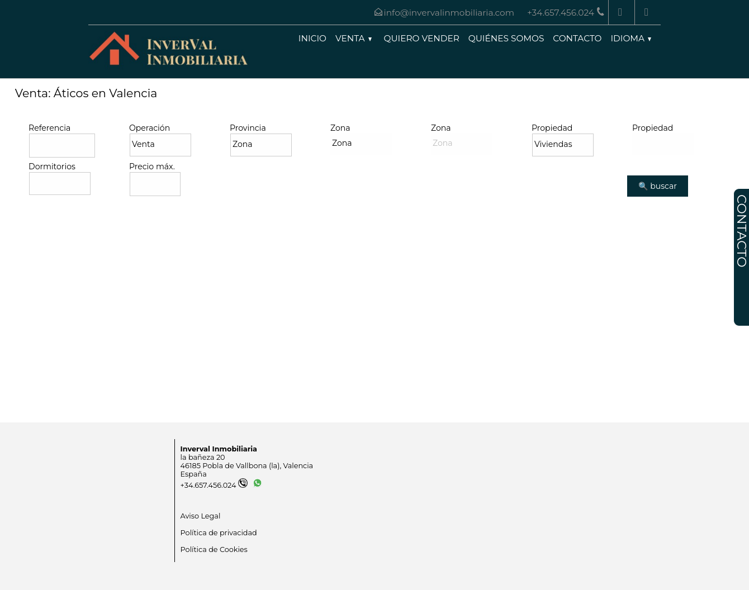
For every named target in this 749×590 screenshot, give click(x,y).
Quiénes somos (506, 38)
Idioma (630, 38)
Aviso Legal (201, 516)
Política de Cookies (214, 549)
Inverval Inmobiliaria (219, 449)
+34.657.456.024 (214, 485)
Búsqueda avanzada (72, 208)
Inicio (312, 38)
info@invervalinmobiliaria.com (449, 12)
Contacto (577, 38)
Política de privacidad (219, 533)
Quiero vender (421, 38)
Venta (353, 38)
